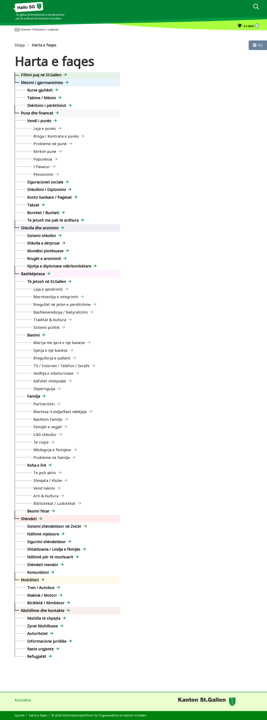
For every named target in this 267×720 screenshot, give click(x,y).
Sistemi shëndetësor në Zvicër (54, 526)
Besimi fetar (38, 511)
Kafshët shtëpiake (49, 380)
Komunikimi (38, 572)
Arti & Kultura (45, 495)
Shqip (20, 45)
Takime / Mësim (41, 97)
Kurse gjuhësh (40, 90)
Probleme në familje (51, 457)
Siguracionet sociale (45, 182)
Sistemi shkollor (41, 235)
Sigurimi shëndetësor (46, 541)
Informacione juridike (46, 641)
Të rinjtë (41, 442)
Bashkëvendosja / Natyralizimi (60, 312)
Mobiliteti (30, 579)
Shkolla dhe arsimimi (39, 227)
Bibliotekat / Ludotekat (54, 503)
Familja (33, 396)
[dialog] (256, 7)
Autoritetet (37, 633)
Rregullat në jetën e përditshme (62, 304)
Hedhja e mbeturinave (53, 373)
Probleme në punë (50, 143)
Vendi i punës (39, 120)
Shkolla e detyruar (43, 243)
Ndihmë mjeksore (43, 534)
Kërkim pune (44, 151)
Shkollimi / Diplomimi (46, 189)
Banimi (33, 335)
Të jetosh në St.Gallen (46, 281)
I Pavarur (41, 166)
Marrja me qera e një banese (59, 342)
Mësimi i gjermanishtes (42, 82)
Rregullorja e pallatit (52, 358)
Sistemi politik (46, 327)
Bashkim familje (47, 419)
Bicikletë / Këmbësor (45, 602)
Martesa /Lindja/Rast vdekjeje (60, 411)
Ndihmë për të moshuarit (50, 556)
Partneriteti (44, 403)
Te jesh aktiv (44, 472)
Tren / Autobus (40, 587)
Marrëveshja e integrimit (55, 296)
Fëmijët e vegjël (47, 426)
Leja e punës (44, 128)
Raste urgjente (40, 648)
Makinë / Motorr (42, 595)
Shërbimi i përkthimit (46, 105)
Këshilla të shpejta (43, 618)
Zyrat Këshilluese (42, 625)
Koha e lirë (36, 465)
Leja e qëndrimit (48, 289)
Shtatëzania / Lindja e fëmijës (53, 549)
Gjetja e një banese (50, 350)
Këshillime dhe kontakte (42, 610)
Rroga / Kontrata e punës (56, 136)
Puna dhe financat (37, 113)
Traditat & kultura (49, 319)
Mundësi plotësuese (45, 250)
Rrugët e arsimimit (44, 258)
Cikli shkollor (45, 434)
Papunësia (42, 159)
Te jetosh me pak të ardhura (52, 220)
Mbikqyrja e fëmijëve (52, 449)
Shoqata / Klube (47, 480)
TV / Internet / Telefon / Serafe (61, 365)
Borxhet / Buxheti (43, 212)
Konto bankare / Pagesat (49, 197)
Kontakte (23, 699)
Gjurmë (20, 715)
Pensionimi (43, 174)
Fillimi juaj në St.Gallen (41, 74)
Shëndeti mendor (42, 564)
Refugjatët (36, 656)
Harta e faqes (38, 715)
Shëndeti (29, 518)
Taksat (33, 204)
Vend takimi (44, 488)
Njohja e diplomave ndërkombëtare (59, 266)
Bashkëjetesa (33, 273)
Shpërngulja (44, 388)
